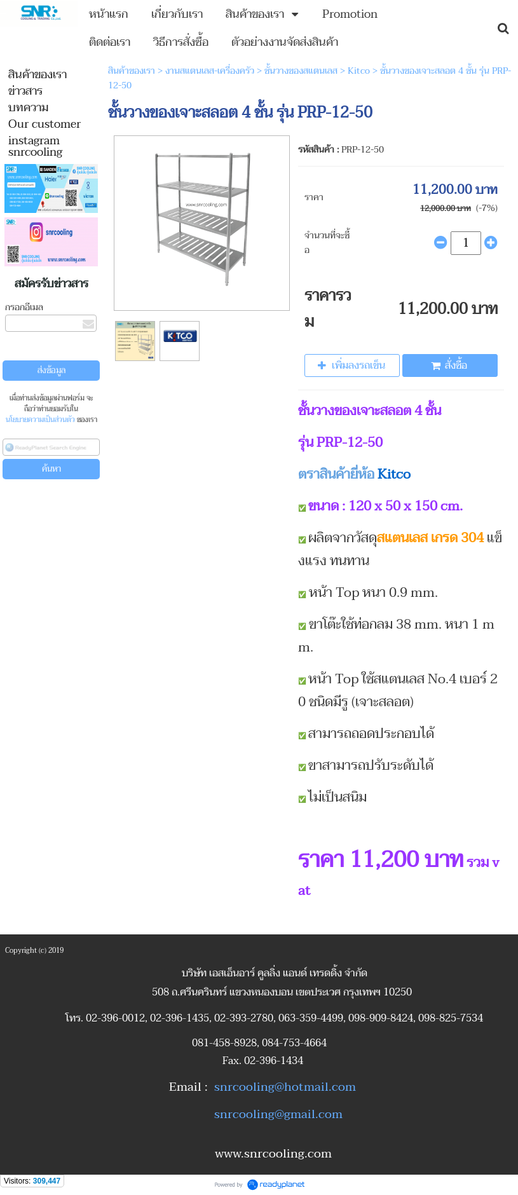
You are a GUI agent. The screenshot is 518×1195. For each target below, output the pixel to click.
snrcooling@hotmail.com (285, 1087)
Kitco (359, 71)
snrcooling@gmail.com (278, 1114)
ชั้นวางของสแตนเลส (300, 71)
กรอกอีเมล (24, 307)
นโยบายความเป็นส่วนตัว (40, 420)
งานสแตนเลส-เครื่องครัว (209, 71)
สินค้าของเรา (131, 71)
